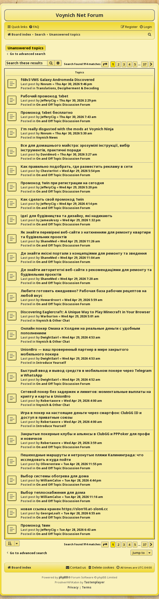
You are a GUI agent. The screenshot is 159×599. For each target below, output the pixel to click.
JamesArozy (50, 220)
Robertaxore (50, 401)
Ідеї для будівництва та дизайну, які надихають (66, 215)
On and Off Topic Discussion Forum (63, 105)
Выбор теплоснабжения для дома (53, 492)
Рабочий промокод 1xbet (44, 96)
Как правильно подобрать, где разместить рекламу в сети (76, 166)
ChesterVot (49, 171)
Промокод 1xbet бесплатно (47, 112)
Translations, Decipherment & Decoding (67, 88)
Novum (46, 84)
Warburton (49, 316)
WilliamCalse (51, 480)
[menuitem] (34, 27)
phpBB (63, 577)
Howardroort (51, 300)
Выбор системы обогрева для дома (55, 476)
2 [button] (118, 64)
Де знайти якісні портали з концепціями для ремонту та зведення (84, 253)
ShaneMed (49, 241)
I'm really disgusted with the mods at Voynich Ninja (67, 129)
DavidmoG (49, 154)
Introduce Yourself (51, 363)
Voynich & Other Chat (53, 320)
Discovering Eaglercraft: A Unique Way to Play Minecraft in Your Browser (85, 312)
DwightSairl (50, 337)
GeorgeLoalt (50, 513)
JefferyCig (48, 100)
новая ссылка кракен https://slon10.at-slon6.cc (64, 509)
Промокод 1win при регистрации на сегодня (62, 183)
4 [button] (129, 64)
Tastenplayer (94, 582)
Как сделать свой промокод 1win (52, 199)
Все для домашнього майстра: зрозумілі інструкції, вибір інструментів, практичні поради (75, 147)
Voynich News (47, 137)
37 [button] (144, 64)
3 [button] (124, 64)
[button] (105, 64)
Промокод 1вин (35, 525)
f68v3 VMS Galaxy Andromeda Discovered (57, 79)
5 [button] (135, 64)
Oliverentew (50, 464)
